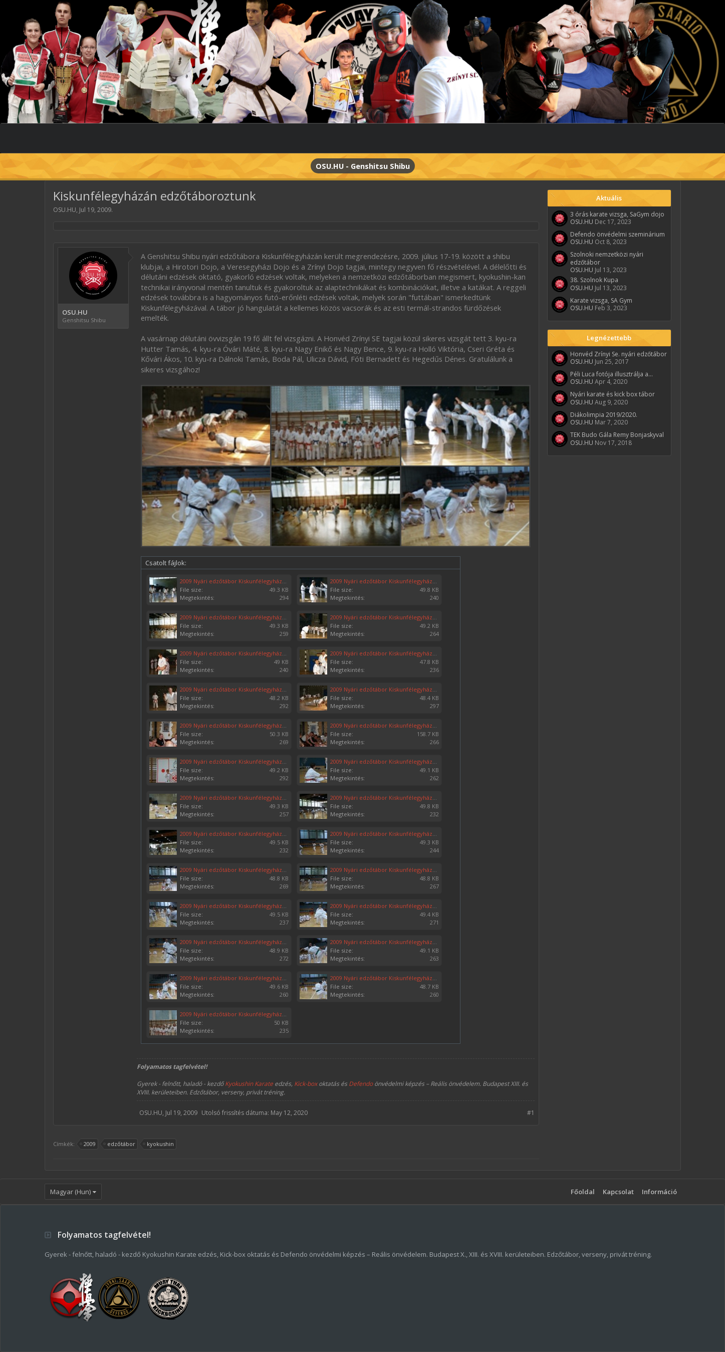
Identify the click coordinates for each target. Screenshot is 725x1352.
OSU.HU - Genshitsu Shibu (363, 166)
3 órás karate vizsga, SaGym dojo (617, 214)
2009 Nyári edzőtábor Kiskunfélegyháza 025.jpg (392, 725)
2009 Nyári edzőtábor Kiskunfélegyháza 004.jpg (392, 617)
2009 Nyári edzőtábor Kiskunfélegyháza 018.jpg (242, 906)
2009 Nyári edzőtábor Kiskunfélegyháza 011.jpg (242, 581)
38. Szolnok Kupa (594, 280)
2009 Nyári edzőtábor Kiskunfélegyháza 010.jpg (392, 581)
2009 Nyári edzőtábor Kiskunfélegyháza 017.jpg (392, 869)
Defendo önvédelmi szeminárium (617, 234)
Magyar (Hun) (70, 1191)
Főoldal (583, 1191)
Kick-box (305, 1083)
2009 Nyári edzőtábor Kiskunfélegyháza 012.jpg (242, 797)
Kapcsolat (618, 1191)
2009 (88, 1144)
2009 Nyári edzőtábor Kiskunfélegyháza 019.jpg (392, 906)
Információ (659, 1191)
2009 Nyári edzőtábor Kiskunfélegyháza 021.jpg (392, 942)
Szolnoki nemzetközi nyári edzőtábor (606, 258)
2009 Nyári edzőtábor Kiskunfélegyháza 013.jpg (392, 797)
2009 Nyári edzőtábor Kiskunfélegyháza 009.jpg (392, 761)
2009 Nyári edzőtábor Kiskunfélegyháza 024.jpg (242, 725)
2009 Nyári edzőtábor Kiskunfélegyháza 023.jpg (392, 978)
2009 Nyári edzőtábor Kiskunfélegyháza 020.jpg (242, 942)
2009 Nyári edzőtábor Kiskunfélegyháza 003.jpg (242, 617)
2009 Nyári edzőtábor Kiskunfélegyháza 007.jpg (242, 689)
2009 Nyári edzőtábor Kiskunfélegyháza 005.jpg (242, 653)
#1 (531, 1112)
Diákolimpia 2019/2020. (603, 414)
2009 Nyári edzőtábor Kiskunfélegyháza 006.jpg (392, 689)
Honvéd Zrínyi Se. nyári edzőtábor (618, 354)
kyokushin (159, 1144)
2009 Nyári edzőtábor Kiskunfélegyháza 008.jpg (392, 653)
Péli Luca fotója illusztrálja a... (611, 374)
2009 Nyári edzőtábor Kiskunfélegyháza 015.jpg (392, 833)
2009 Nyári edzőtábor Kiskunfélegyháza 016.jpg (242, 869)
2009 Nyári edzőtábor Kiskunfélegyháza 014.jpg (242, 833)
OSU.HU (64, 209)
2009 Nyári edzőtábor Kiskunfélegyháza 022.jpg (242, 978)
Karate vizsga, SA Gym (601, 300)
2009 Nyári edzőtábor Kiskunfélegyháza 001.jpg (242, 1014)
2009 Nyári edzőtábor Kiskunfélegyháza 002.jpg (242, 761)
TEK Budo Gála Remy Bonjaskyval (617, 434)
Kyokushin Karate (249, 1083)
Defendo (361, 1083)
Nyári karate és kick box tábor (612, 394)
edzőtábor (119, 1144)
